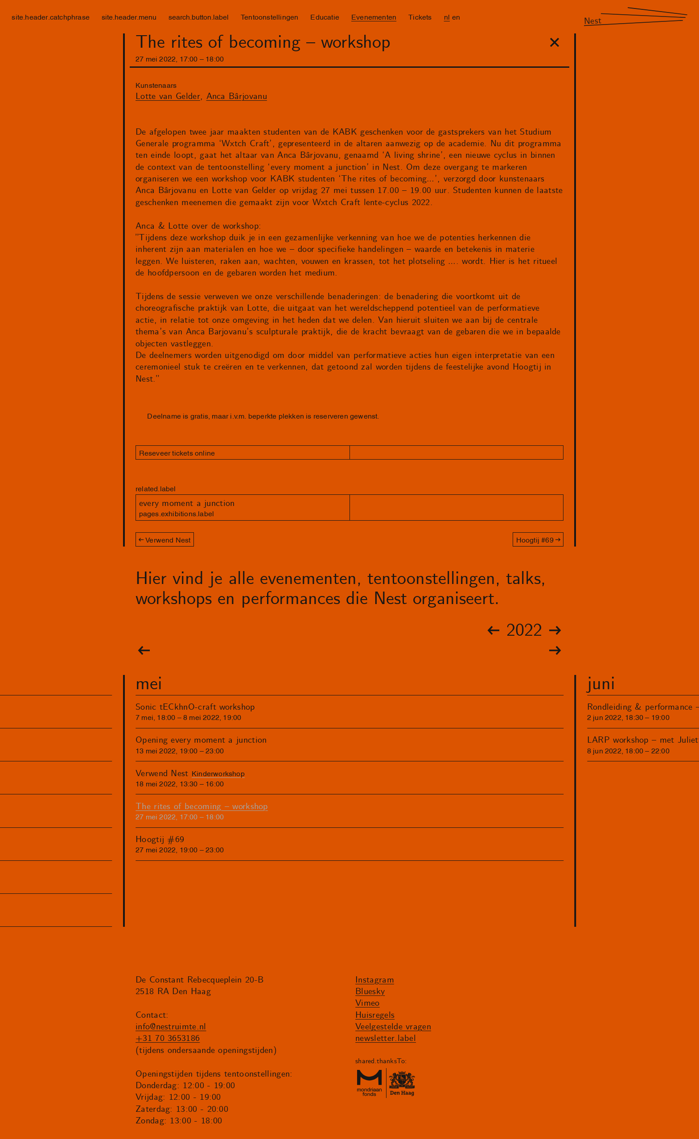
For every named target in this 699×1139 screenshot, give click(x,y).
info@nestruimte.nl (171, 1027)
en (456, 16)
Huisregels (375, 1015)
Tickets (420, 16)
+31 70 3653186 (168, 1038)
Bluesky (370, 992)
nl (447, 16)
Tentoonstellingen (269, 16)
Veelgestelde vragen (393, 1027)
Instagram (374, 980)
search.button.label (199, 16)
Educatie (324, 16)
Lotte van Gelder (168, 96)
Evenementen (373, 16)
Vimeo (367, 1003)
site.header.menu (129, 16)
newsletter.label (385, 1038)
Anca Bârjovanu (236, 96)
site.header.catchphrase (51, 16)
